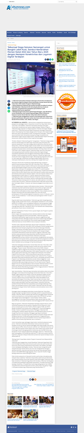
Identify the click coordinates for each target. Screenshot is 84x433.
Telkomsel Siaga (12, 45)
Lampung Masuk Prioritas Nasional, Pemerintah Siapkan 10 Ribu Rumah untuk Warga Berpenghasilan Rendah (67, 80)
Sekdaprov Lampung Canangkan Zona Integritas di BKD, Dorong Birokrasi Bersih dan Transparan (67, 86)
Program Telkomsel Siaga (18, 371)
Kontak (27, 431)
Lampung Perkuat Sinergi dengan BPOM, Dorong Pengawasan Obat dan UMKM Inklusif (15, 406)
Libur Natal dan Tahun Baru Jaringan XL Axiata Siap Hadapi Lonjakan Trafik (44, 384)
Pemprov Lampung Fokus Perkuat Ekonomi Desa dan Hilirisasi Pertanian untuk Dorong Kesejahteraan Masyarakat (15, 420)
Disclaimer (37, 431)
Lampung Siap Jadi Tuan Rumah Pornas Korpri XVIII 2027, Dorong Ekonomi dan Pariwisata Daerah (30, 406)
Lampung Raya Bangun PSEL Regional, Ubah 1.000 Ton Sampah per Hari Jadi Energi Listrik (45, 406)
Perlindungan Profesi (50, 431)
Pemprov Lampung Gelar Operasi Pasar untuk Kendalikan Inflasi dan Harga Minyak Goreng (30, 420)
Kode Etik (43, 431)
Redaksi (31, 431)
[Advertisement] (42, 21)
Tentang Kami (21, 431)
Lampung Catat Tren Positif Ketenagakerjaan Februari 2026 (66, 70)
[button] (76, 2)
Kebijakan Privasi (70, 431)
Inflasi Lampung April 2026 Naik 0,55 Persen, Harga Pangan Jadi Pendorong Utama (67, 64)
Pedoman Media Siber (60, 431)
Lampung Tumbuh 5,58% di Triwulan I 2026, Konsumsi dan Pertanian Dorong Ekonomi (67, 75)
